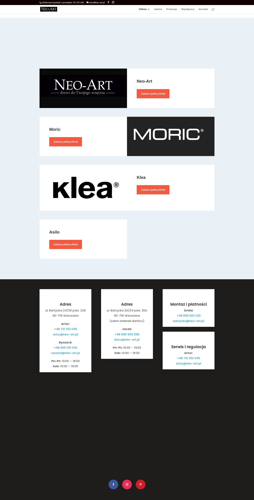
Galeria (158, 9)
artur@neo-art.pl (65, 334)
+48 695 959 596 (127, 334)
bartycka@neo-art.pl (188, 321)
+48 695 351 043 (65, 348)
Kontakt (203, 9)
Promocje (171, 9)
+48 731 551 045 (65, 329)
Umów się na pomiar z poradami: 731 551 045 (63, 2)
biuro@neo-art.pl (127, 339)
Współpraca (187, 9)
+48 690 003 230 (189, 316)
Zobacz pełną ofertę (153, 93)
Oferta (143, 9)
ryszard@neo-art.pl (65, 353)
